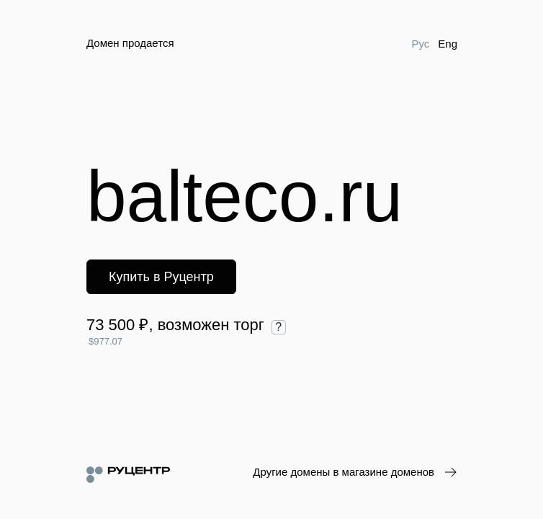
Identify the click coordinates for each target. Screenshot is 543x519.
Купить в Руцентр (161, 277)
